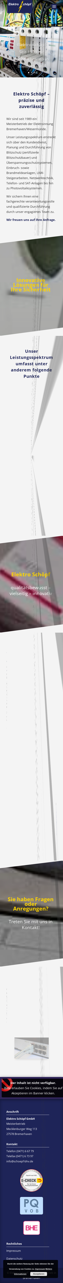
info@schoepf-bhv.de (7, 1012)
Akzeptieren (38, 1274)
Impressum (13, 1251)
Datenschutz (14, 1258)
